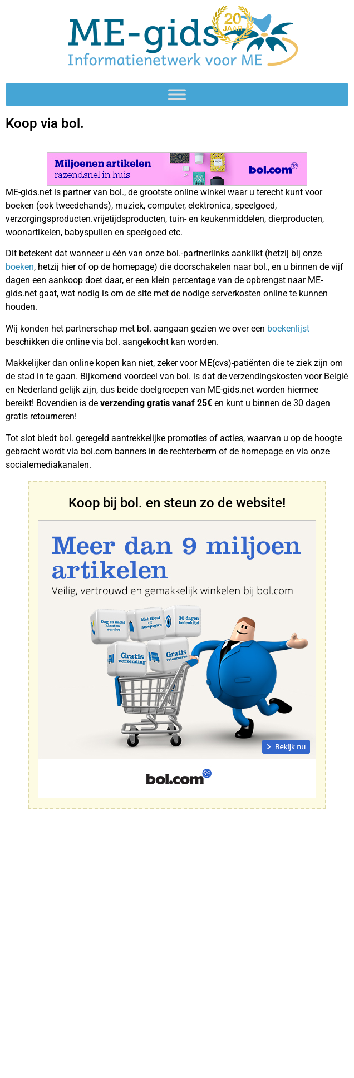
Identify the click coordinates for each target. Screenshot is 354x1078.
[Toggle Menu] (177, 94)
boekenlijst (288, 328)
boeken (20, 266)
